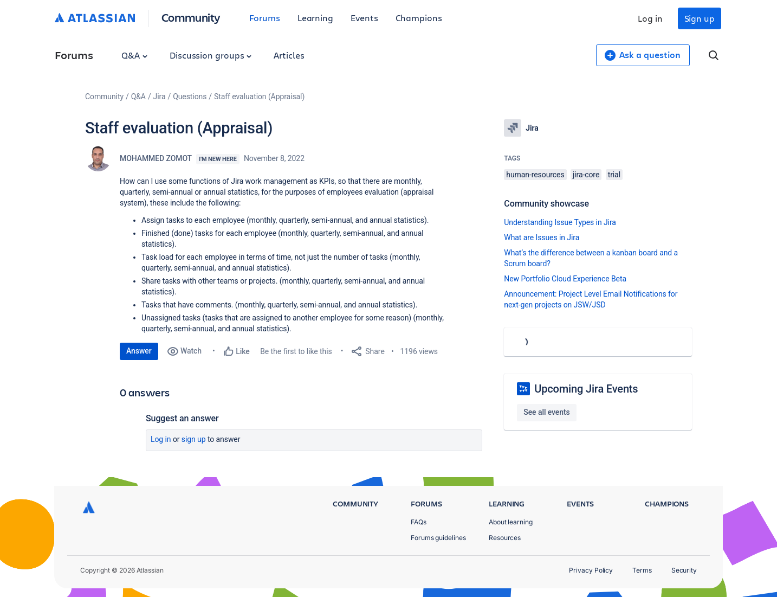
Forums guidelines (438, 538)
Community (191, 17)
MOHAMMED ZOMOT (156, 158)
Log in (650, 18)
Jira (159, 96)
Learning (315, 17)
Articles (289, 55)
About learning (511, 522)
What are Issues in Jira (541, 237)
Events (364, 17)
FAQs (418, 522)
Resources (505, 538)
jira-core (586, 174)
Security (684, 570)
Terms (642, 570)
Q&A (134, 55)
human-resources (535, 174)
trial (614, 174)
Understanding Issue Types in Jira (560, 222)
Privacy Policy (591, 570)
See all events (546, 412)
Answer (139, 350)
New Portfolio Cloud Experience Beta (565, 278)
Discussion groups (211, 55)
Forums (264, 17)
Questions (189, 96)
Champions (419, 17)
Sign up (699, 18)
